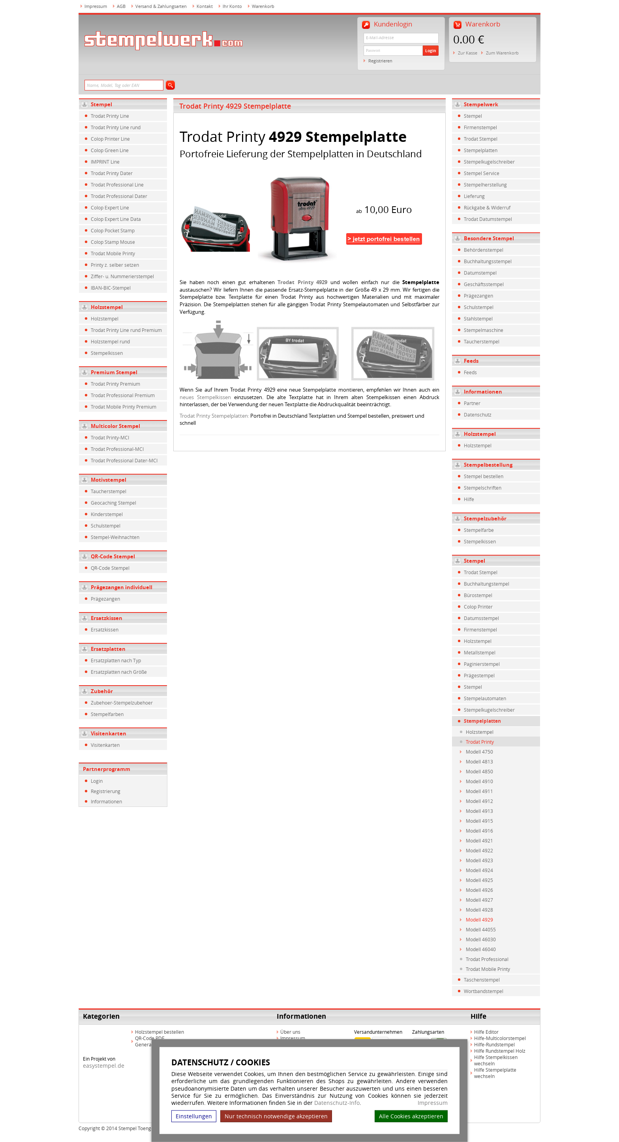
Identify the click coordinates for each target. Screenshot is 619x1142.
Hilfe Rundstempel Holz (499, 1051)
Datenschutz (477, 414)
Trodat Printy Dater (112, 173)
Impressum (433, 1102)
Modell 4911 (479, 791)
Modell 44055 (481, 929)
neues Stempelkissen (205, 397)
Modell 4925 (479, 880)
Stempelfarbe (479, 530)
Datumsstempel (481, 618)
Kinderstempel (107, 514)
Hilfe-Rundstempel (494, 1044)
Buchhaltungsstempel (488, 261)
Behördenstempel (483, 250)
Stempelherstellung (485, 184)
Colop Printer (478, 606)
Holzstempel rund (110, 341)
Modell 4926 (479, 890)
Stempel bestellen (483, 476)
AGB (121, 6)
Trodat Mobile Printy (113, 253)
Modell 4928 (479, 909)
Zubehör (102, 691)
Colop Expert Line (110, 207)
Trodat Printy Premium (115, 384)
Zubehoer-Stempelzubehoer (122, 702)
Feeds (471, 360)
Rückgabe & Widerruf (487, 207)
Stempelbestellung (488, 464)
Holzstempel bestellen (159, 1032)
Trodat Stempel (480, 139)
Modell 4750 (479, 751)
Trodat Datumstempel (488, 219)
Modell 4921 (479, 840)
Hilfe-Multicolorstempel (500, 1038)
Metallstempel (479, 652)
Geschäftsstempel (484, 284)
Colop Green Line (110, 150)
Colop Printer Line (110, 139)
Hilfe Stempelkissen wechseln (496, 1060)
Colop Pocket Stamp (113, 230)
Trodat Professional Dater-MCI (124, 460)
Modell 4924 (479, 870)
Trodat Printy (480, 742)
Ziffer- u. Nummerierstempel (122, 276)
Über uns (290, 1032)
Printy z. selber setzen (115, 265)
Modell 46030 (481, 939)
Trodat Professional (487, 959)
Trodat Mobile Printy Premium (123, 406)
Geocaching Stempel (113, 502)
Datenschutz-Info (337, 1102)
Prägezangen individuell (121, 587)
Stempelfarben (107, 714)
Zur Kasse (467, 53)
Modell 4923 (479, 860)
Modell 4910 (479, 781)
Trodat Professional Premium (123, 395)
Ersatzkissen (106, 618)
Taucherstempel (108, 491)
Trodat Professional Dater (119, 196)
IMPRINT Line (105, 161)
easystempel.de (103, 1065)
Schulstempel (105, 525)
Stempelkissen (107, 353)
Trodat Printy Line (110, 116)
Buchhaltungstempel (486, 583)
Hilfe (469, 499)
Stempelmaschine (483, 330)
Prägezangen (105, 598)
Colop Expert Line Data (116, 219)
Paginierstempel (482, 664)
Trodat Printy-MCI (110, 437)
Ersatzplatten (108, 648)
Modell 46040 (481, 949)
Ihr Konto (232, 6)
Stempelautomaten (485, 698)
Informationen (106, 801)
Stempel (101, 104)
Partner (472, 403)
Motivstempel (108, 479)
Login (430, 50)
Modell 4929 (479, 919)
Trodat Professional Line (117, 184)
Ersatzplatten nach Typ (116, 660)
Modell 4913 (479, 811)
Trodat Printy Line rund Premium (126, 330)
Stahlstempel (478, 318)
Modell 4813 (479, 761)
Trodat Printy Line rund (116, 127)
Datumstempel (480, 272)
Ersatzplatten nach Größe (119, 672)
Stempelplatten (480, 150)
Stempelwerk (481, 104)
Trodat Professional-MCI (117, 449)
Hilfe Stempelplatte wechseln (495, 1073)
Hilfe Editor (486, 1032)
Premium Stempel (114, 372)
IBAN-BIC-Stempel (111, 288)
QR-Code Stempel (113, 556)
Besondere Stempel (489, 238)
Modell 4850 (479, 771)
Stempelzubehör (485, 518)
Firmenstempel (480, 127)
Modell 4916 (479, 830)
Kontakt (205, 6)
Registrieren (380, 61)
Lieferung (474, 196)
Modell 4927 (479, 900)
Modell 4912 (479, 801)
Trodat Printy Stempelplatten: (214, 415)
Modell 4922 (479, 850)
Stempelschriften (482, 487)
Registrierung (105, 791)
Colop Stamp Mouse (113, 242)
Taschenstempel (482, 979)
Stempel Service (481, 173)
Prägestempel (479, 675)
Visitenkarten (108, 733)
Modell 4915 (479, 821)
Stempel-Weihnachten (115, 537)
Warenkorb (263, 6)
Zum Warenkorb (502, 53)
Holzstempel (107, 307)
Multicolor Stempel (115, 426)
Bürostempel (478, 595)
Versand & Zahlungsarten (161, 6)
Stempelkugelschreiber (489, 161)
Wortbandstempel (483, 991)
